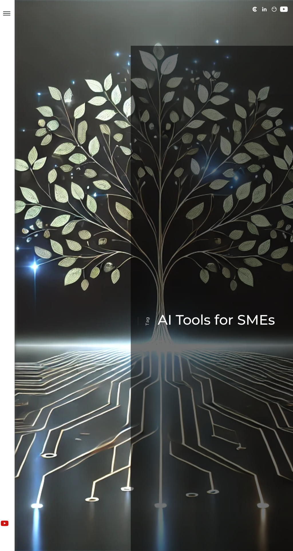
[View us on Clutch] (254, 9)
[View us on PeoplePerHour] (274, 9)
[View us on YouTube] (4, 523)
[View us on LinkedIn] (264, 9)
